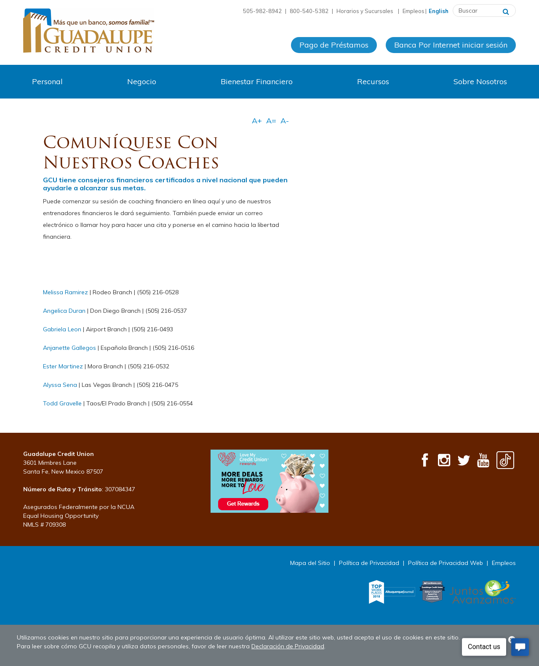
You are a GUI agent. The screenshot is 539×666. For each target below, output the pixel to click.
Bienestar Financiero (257, 81)
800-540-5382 (309, 11)
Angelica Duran (64, 310)
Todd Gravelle (62, 403)
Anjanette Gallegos (69, 348)
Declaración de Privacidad (287, 646)
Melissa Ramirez (65, 292)
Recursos (373, 81)
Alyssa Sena (60, 385)
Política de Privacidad (369, 563)
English (438, 11)
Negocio (141, 81)
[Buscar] (506, 10)
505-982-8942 (262, 11)
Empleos (413, 11)
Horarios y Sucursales (365, 11)
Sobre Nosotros (480, 81)
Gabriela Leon (62, 329)
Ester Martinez (63, 366)
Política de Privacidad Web (445, 563)
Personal (47, 81)
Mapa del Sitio (310, 563)
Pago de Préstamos (333, 46)
